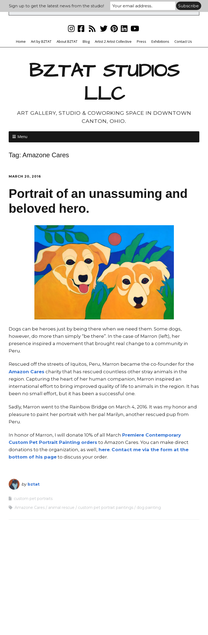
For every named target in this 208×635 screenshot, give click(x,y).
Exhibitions (160, 41)
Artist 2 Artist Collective (113, 41)
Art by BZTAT (41, 41)
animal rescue (61, 507)
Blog (86, 41)
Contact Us (183, 41)
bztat (34, 484)
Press (141, 41)
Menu (22, 136)
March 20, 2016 (25, 176)
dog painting (149, 507)
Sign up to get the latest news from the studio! (56, 5)
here (104, 449)
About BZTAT (67, 41)
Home (21, 41)
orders (88, 442)
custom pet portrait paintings (105, 507)
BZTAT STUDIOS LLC (104, 82)
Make (77, 620)
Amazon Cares (26, 371)
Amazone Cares (30, 507)
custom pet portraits (33, 498)
